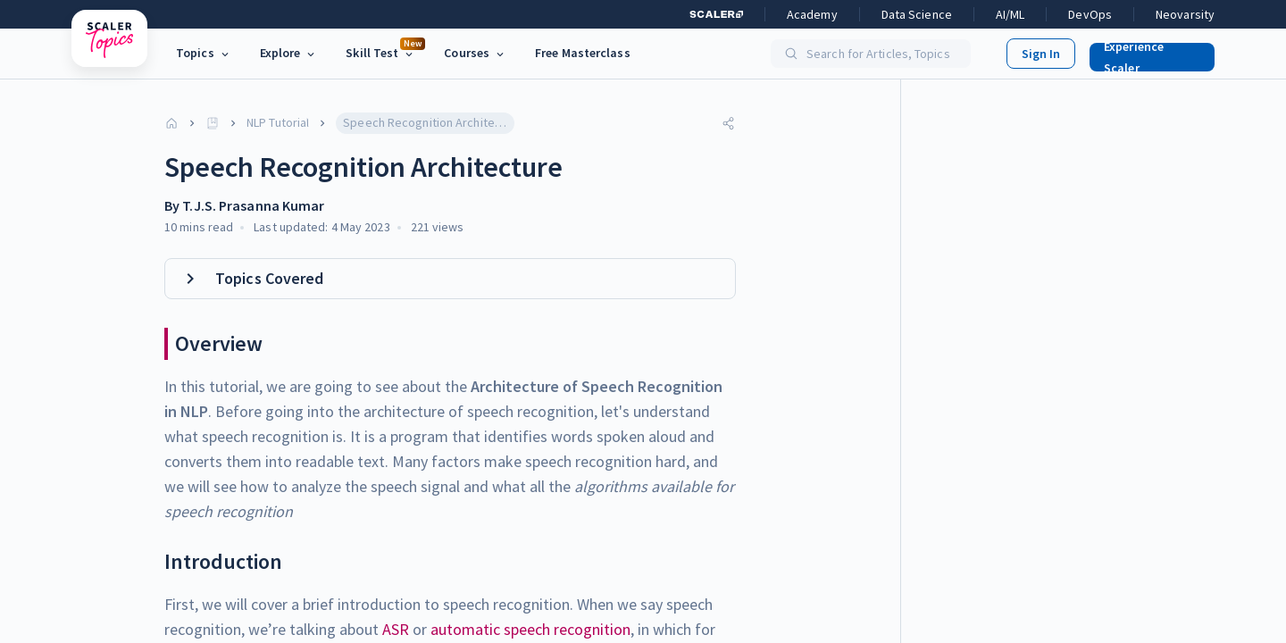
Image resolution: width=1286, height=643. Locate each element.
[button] (1145, 53)
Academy (812, 14)
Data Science (916, 14)
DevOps (1090, 14)
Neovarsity (1185, 14)
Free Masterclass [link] (582, 53)
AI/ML (1010, 14)
